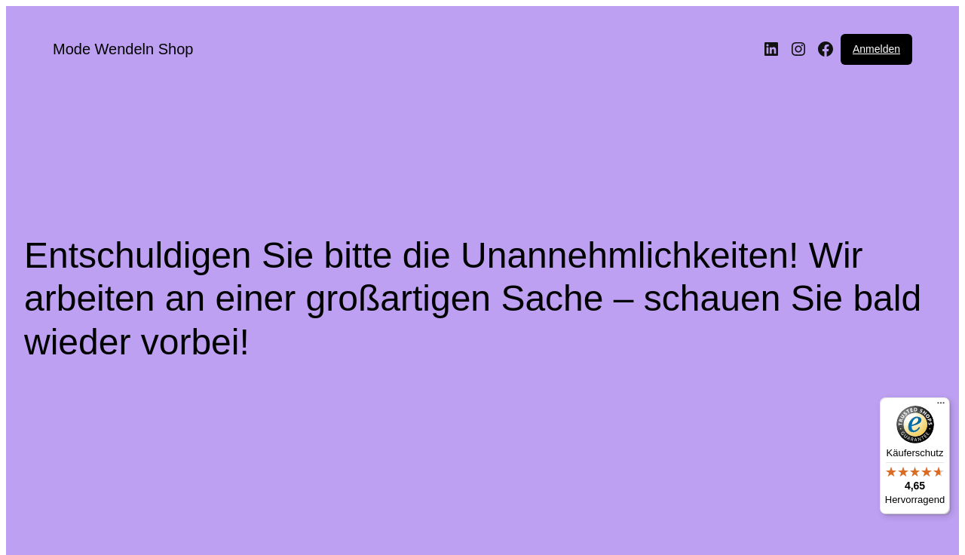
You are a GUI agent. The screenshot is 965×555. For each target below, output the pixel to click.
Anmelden (876, 49)
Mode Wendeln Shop (123, 49)
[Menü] (941, 406)
